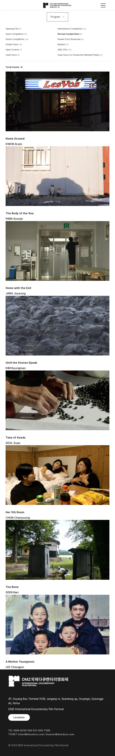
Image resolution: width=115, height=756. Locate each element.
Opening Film (12, 29)
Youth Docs (11, 55)
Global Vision (12, 44)
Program (55, 16)
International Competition (70, 29)
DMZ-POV (63, 50)
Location (19, 717)
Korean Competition (68, 34)
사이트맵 (103, 5)
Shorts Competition (15, 39)
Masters (61, 44)
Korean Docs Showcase (69, 39)
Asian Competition (15, 34)
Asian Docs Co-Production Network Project (78, 55)
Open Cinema (12, 50)
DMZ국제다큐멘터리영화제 (58, 5)
